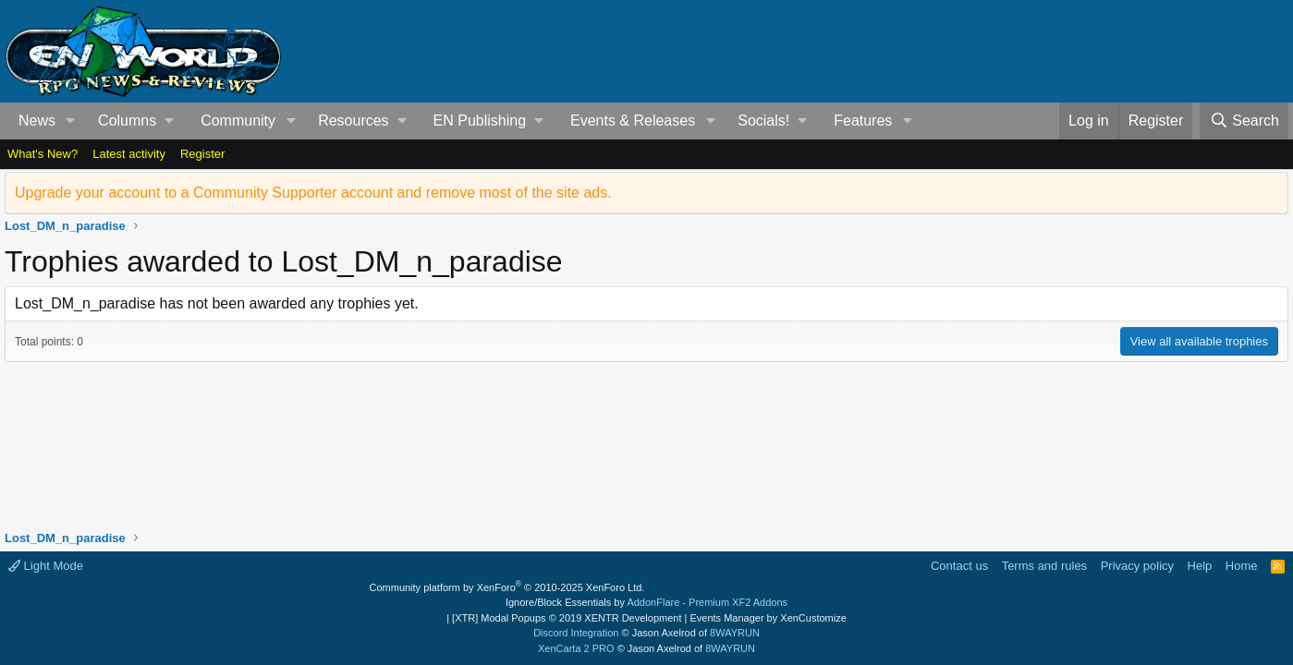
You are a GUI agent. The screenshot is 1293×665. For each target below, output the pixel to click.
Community (238, 120)
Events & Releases (632, 120)
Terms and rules (1044, 566)
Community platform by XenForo (507, 587)
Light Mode (45, 566)
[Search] (1244, 121)
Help (1200, 566)
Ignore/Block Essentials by (646, 602)
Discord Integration (575, 632)
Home (1242, 566)
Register (202, 154)
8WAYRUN (735, 632)
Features (863, 120)
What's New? (42, 154)
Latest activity (128, 154)
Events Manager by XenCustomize (767, 617)
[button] (70, 121)
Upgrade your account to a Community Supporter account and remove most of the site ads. (313, 192)
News (36, 120)
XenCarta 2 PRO (576, 648)
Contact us (959, 566)
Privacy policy (1137, 566)
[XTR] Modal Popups (566, 617)
